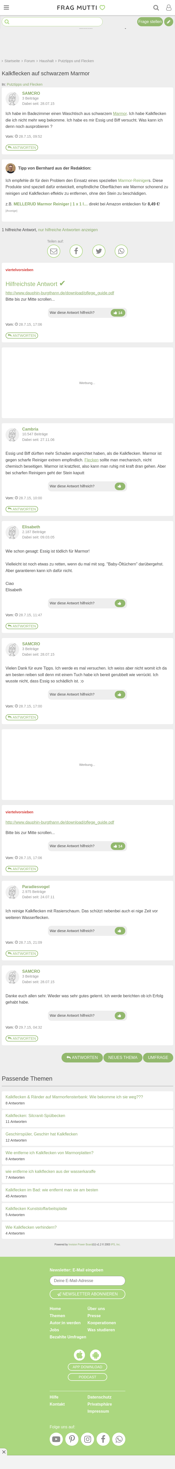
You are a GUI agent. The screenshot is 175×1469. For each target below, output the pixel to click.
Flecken (91, 460)
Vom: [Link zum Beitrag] (10, 136)
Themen (57, 1316)
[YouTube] (56, 1440)
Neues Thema (122, 1057)
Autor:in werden (65, 1323)
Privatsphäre (100, 1404)
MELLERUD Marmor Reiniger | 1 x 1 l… (51, 204)
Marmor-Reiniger (133, 180)
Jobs (54, 1330)
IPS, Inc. (116, 1244)
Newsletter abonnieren (87, 1294)
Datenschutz (99, 1397)
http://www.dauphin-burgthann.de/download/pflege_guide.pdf (60, 293)
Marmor (120, 113)
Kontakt (57, 1404)
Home (55, 1309)
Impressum (98, 1411)
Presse (94, 1316)
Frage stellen (150, 21)
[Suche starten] (7, 22)
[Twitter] (98, 251)
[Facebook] (76, 251)
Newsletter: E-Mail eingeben (76, 1270)
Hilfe (54, 1397)
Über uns (96, 1309)
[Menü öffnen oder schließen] (6, 7)
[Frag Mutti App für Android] (95, 1356)
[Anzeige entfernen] (3, 1451)
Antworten (22, 148)
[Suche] (156, 7)
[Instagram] (87, 1440)
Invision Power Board (81, 1244)
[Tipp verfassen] (168, 21)
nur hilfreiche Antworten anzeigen (68, 230)
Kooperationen (102, 1323)
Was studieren (101, 1330)
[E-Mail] (53, 251)
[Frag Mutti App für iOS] (79, 1356)
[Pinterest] (71, 1440)
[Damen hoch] (118, 313)
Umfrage (158, 1057)
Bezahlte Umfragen (68, 1337)
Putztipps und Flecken (25, 84)
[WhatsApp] (121, 251)
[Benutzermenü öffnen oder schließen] (168, 7)
